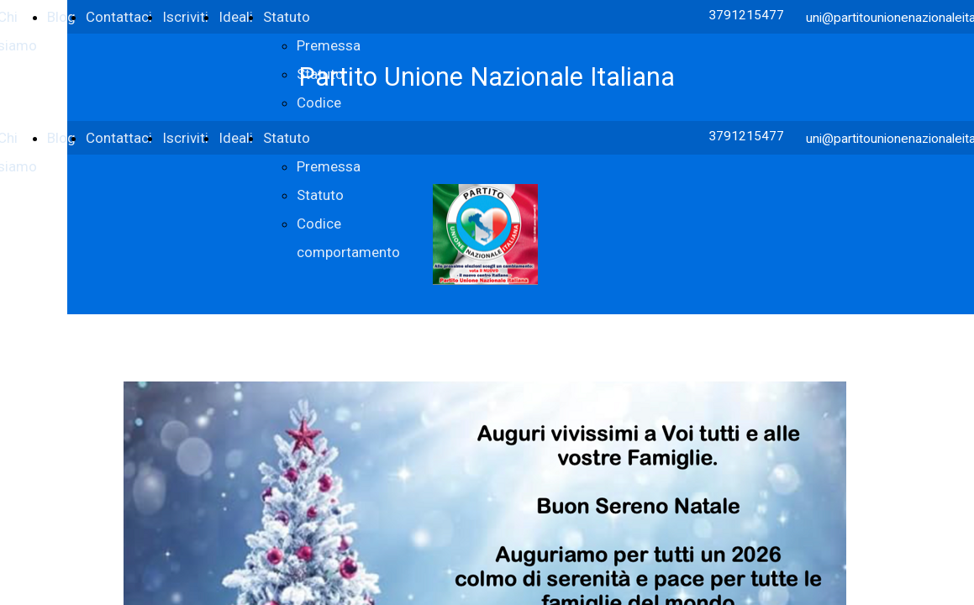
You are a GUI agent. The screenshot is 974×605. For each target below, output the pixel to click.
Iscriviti (185, 16)
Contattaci (119, 16)
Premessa (329, 45)
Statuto (286, 16)
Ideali (235, 16)
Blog (61, 16)
